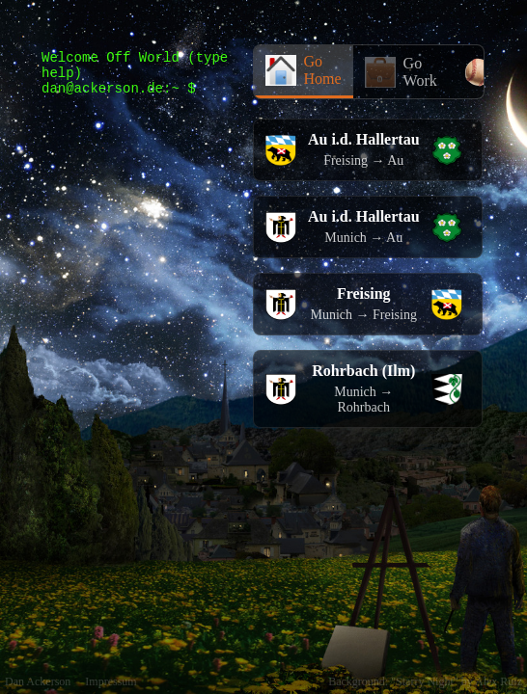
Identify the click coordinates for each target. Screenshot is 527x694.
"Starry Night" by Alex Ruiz (456, 681)
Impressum (110, 681)
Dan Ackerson (37, 681)
